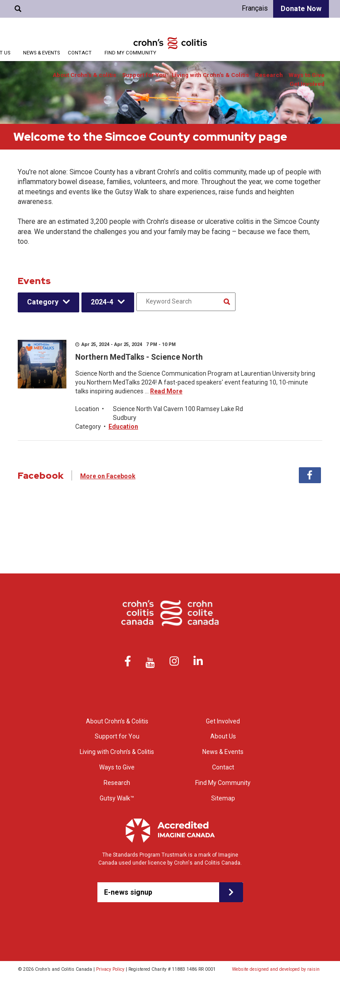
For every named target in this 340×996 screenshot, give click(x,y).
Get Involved (307, 84)
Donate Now (301, 8)
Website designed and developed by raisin (276, 969)
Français (255, 8)
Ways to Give (307, 75)
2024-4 (102, 302)
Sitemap (223, 798)
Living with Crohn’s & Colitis (210, 75)
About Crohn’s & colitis (84, 75)
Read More (166, 391)
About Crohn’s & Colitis (117, 721)
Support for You (144, 75)
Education (123, 426)
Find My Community (130, 53)
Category (42, 302)
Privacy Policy (110, 969)
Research (269, 75)
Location (87, 408)
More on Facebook (107, 476)
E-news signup (128, 892)
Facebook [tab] (310, 475)
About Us (223, 736)
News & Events (41, 53)
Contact (80, 53)
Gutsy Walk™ (117, 798)
